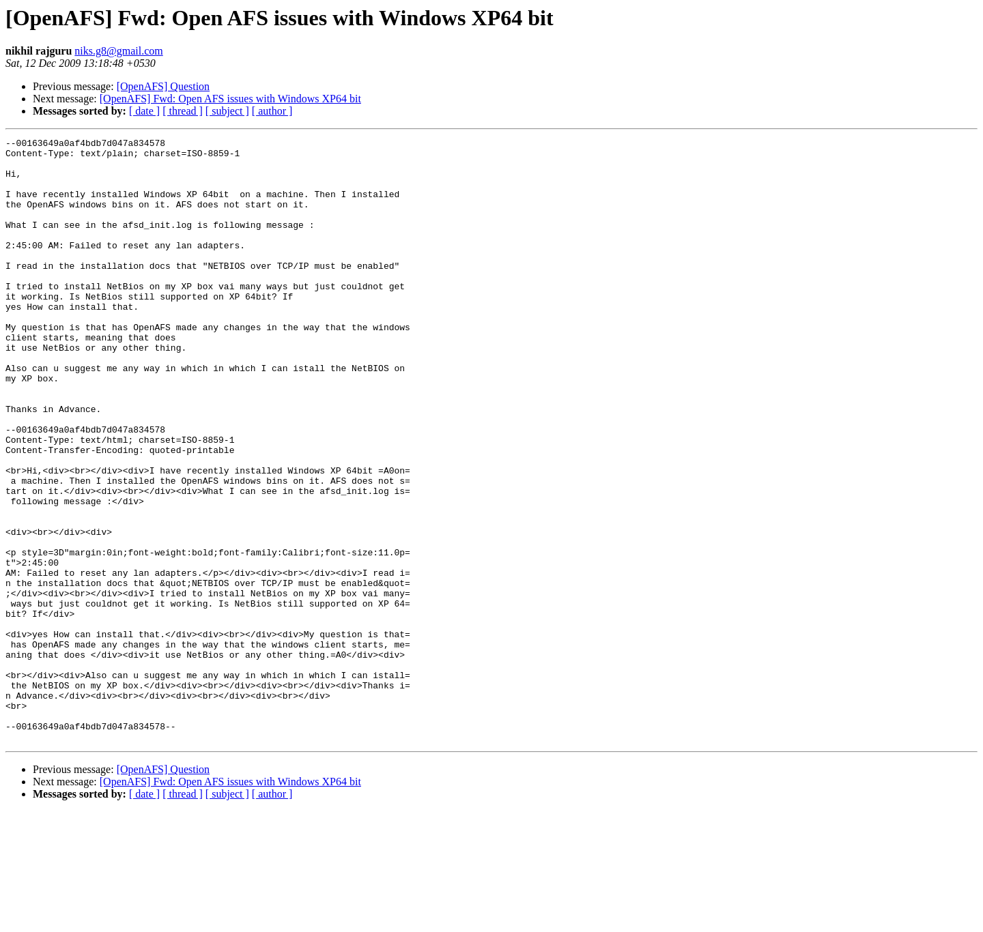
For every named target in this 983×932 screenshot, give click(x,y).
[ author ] (272, 111)
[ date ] (144, 111)
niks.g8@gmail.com (118, 51)
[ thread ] (182, 111)
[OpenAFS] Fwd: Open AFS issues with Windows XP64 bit (230, 98)
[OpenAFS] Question (163, 86)
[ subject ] (227, 111)
